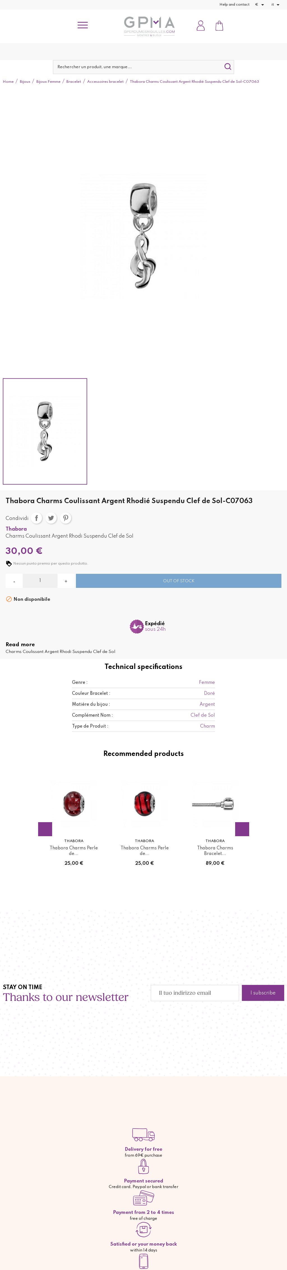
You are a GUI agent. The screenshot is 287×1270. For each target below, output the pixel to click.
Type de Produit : (90, 726)
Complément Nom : (92, 715)
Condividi (36, 518)
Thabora (16, 529)
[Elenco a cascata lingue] (276, 4)
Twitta (51, 518)
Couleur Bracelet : (91, 693)
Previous (45, 829)
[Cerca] (143, 67)
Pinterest (65, 518)
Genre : (80, 682)
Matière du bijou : (91, 704)
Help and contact (234, 4)
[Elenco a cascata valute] (260, 4)
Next (242, 829)
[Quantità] (40, 580)
